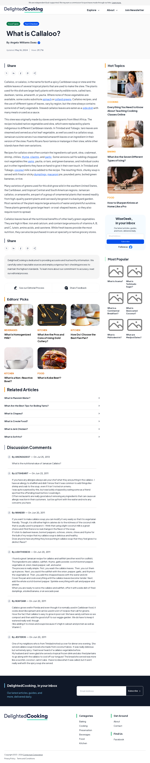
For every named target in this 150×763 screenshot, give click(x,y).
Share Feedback (75, 288)
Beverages (10, 330)
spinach (47, 99)
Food (41, 373)
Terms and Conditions (26, 759)
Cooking (112, 101)
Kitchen (42, 330)
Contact (118, 725)
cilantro (34, 156)
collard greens (63, 99)
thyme (25, 156)
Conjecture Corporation (33, 755)
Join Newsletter (134, 10)
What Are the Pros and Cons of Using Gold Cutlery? (51, 338)
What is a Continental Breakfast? (113, 311)
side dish (88, 107)
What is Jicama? (115, 281)
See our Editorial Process (28, 288)
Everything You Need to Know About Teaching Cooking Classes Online (125, 111)
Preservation (85, 730)
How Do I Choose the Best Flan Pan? (83, 336)
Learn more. (116, 3)
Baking (111, 151)
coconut (19, 169)
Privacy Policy (9, 759)
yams (31, 161)
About (117, 721)
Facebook (119, 739)
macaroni (52, 174)
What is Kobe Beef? (49, 377)
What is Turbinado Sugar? (131, 284)
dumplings (40, 174)
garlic (48, 156)
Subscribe (125, 242)
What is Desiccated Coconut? (132, 311)
